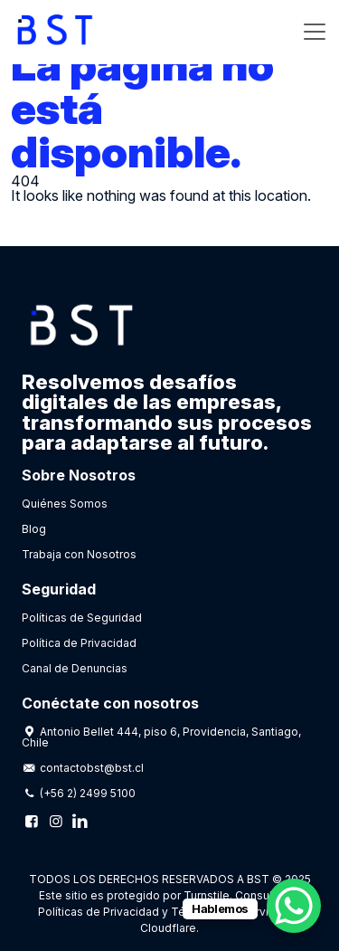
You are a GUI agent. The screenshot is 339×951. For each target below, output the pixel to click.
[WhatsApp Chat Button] (294, 906)
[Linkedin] (79, 821)
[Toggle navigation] (314, 31)
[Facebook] (32, 821)
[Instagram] (55, 821)
